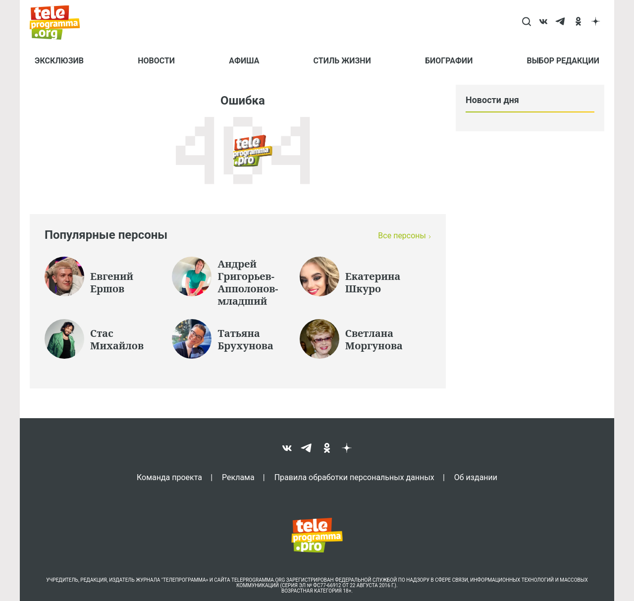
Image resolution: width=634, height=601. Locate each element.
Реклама (238, 477)
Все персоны (402, 235)
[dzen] (595, 22)
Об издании (475, 477)
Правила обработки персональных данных (354, 477)
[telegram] (561, 22)
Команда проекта (169, 477)
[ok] (578, 22)
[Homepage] (60, 22)
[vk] (543, 22)
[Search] (526, 22)
